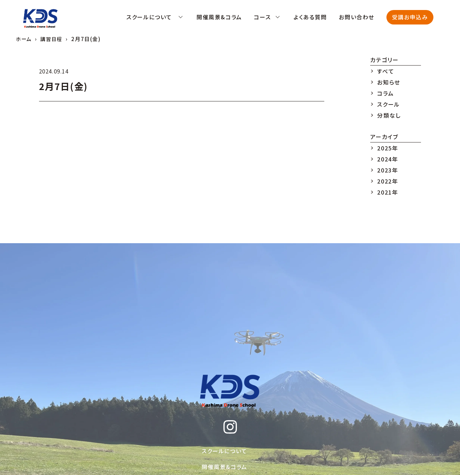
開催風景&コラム (224, 467)
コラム (385, 93)
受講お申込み (410, 17)
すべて (385, 71)
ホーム (24, 38)
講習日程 (52, 38)
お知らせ (388, 82)
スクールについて (224, 451)
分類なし (389, 115)
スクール (388, 104)
